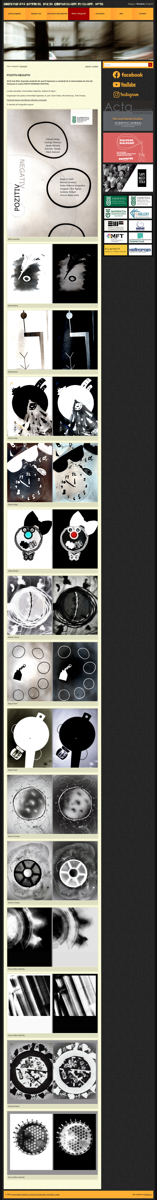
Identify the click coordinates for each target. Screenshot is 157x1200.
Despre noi (36, 13)
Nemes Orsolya (14, 836)
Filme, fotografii (79, 13)
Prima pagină (14, 13)
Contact (142, 13)
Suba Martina (13, 306)
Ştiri (121, 13)
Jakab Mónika (13, 571)
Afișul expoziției (14, 239)
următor (95, 66)
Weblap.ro (148, 1194)
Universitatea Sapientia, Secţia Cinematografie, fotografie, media (78, 4)
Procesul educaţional (57, 13)
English (149, 4)
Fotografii (23, 66)
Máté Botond (12, 372)
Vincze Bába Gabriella (16, 969)
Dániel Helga (13, 438)
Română (140, 4)
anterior (88, 66)
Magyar (131, 4)
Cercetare (100, 13)
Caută (150, 65)
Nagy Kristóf (12, 703)
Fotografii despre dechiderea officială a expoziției (27, 100)
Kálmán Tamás (13, 637)
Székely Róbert (13, 1106)
